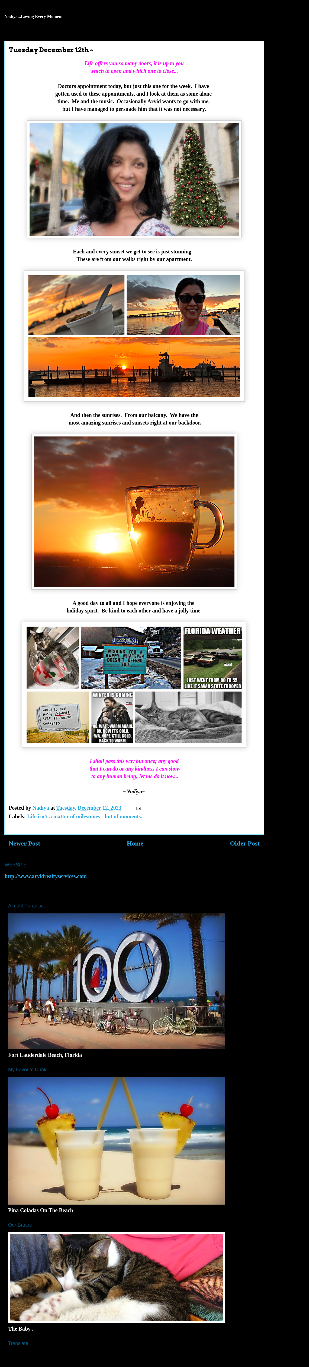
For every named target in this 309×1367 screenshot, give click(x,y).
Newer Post (24, 843)
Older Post (245, 843)
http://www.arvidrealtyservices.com (46, 876)
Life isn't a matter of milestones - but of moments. (84, 816)
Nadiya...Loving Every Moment (33, 16)
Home (135, 843)
